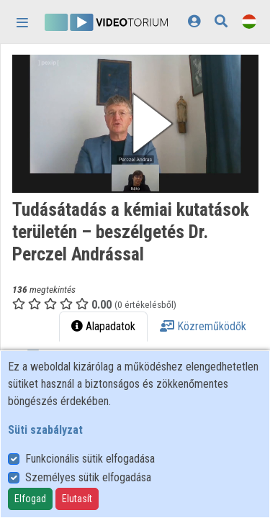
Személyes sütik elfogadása (88, 477)
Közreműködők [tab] (203, 326)
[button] (135, 124)
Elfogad (30, 498)
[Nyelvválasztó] (249, 21)
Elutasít (77, 498)
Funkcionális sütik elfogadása (90, 458)
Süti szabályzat (45, 430)
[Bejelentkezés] (194, 21)
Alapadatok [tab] (103, 326)
